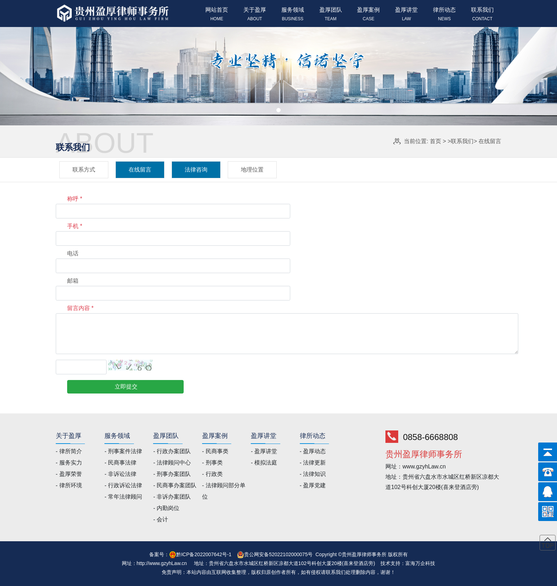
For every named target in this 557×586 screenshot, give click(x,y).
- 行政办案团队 (172, 451)
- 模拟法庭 (264, 463)
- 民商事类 (215, 451)
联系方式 (83, 170)
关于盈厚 (255, 15)
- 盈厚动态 (313, 451)
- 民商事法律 (120, 463)
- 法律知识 (313, 474)
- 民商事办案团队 (174, 485)
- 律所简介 (69, 451)
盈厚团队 (331, 15)
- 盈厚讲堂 (264, 451)
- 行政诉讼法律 (123, 485)
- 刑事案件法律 (123, 451)
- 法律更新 (313, 463)
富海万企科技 (420, 563)
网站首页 (217, 15)
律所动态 (445, 15)
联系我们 (482, 15)
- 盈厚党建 (313, 485)
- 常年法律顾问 (123, 497)
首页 (435, 141)
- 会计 (160, 519)
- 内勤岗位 (166, 508)
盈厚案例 (369, 15)
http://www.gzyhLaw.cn (162, 563)
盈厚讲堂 (407, 15)
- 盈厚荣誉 (69, 474)
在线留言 (489, 141)
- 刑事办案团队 (172, 474)
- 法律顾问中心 (172, 463)
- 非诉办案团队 (172, 497)
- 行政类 (212, 474)
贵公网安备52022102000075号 (278, 554)
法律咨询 (196, 170)
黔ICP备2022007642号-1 (204, 554)
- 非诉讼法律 (120, 474)
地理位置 (252, 170)
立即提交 (126, 387)
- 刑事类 (212, 463)
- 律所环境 (69, 485)
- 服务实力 (69, 463)
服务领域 (293, 15)
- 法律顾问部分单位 (223, 491)
